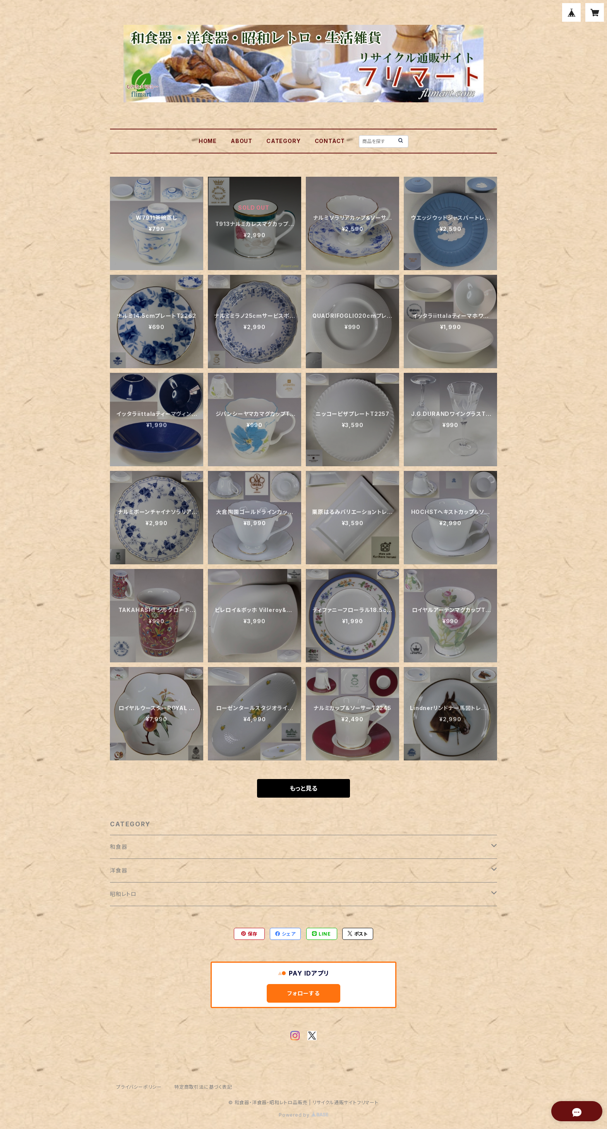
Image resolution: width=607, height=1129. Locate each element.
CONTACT (330, 141)
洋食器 (118, 870)
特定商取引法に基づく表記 (203, 1087)
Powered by (303, 1115)
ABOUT (241, 141)
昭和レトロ (123, 894)
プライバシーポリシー (139, 1087)
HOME (208, 141)
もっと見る (303, 788)
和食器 (118, 846)
